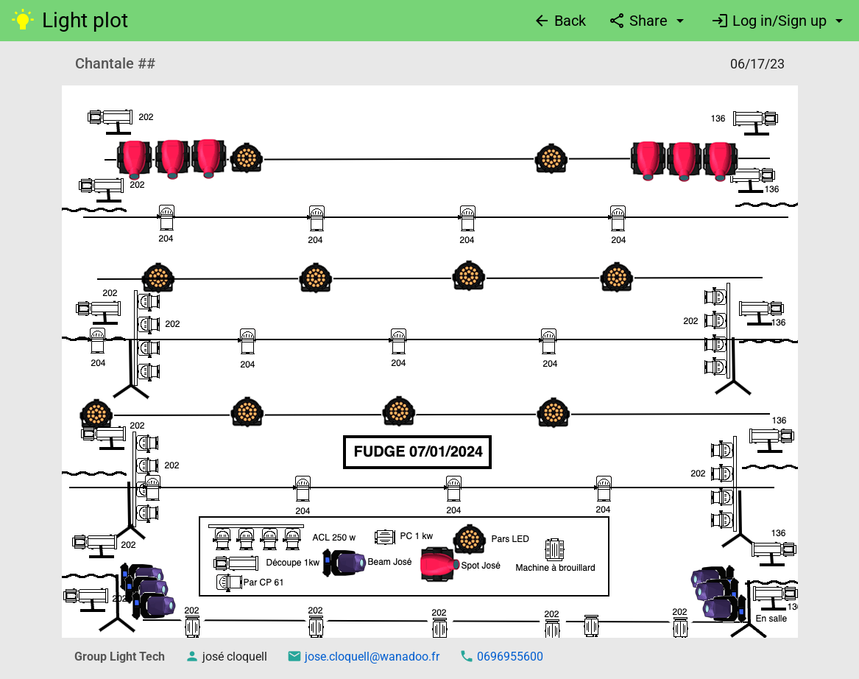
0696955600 (508, 657)
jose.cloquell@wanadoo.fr (370, 657)
